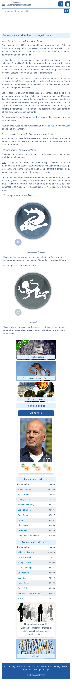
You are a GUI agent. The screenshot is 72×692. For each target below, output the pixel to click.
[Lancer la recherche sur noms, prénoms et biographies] (66, 11)
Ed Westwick (23, 573)
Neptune (56, 117)
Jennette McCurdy (26, 505)
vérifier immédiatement (14, 157)
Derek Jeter (23, 530)
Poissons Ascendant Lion (55, 141)
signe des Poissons (35, 117)
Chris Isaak (23, 525)
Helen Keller (23, 583)
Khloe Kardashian (26, 552)
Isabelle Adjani (24, 557)
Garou (20, 520)
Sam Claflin (23, 578)
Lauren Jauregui (25, 567)
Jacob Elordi (23, 494)
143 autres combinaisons (58, 126)
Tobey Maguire (24, 562)
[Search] (36, 11)
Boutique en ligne (42, 670)
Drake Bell (22, 588)
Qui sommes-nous (21, 666)
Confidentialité (45, 666)
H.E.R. (21, 598)
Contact (7, 666)
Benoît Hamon (24, 510)
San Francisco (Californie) (29, 593)
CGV (34, 666)
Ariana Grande (24, 489)
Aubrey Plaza (24, 499)
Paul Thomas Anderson (28, 535)
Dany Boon (23, 515)
